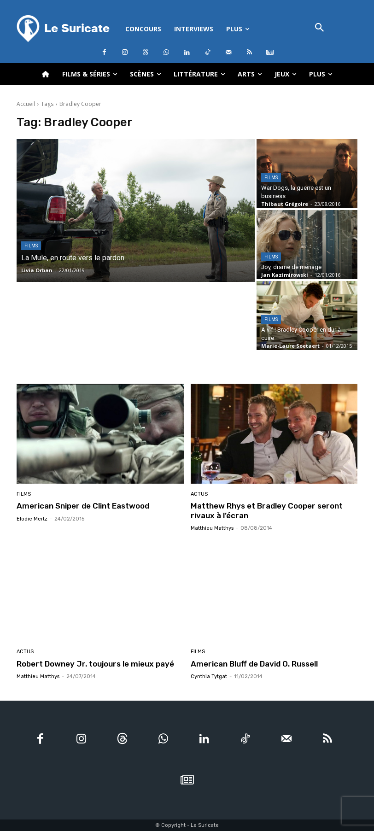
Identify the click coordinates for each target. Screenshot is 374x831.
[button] (319, 28)
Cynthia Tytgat (209, 676)
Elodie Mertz (32, 519)
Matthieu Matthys (212, 528)
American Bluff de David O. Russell (254, 663)
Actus (199, 494)
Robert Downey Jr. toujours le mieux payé (95, 663)
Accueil (26, 104)
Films (31, 245)
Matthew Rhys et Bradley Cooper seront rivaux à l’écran (267, 510)
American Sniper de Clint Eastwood (83, 505)
